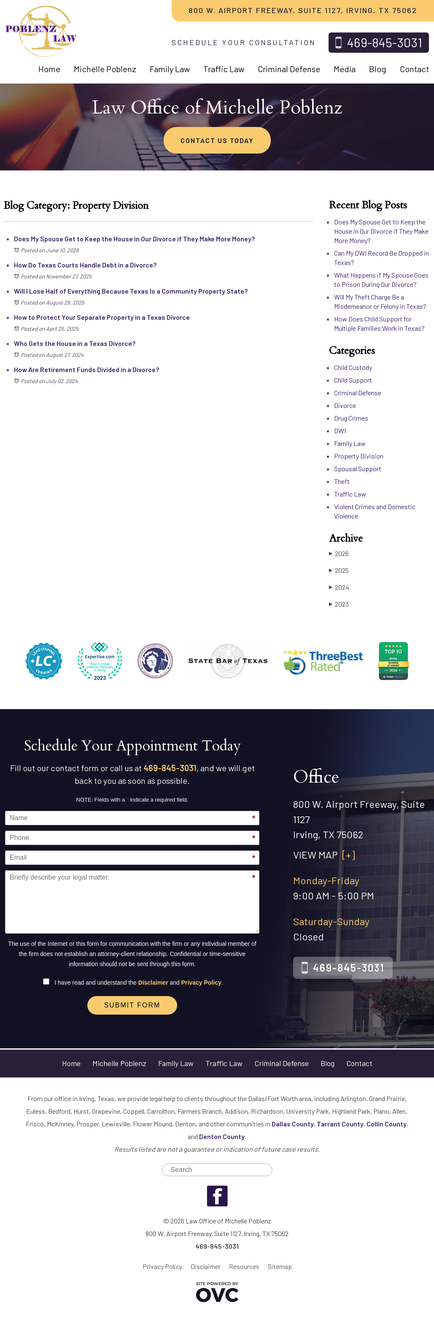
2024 (339, 587)
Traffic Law (223, 69)
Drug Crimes (351, 418)
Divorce (345, 405)
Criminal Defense (289, 69)
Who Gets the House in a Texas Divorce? (74, 343)
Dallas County (293, 1124)
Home (49, 69)
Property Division (358, 456)
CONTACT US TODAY (217, 140)
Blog (377, 69)
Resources (244, 1266)
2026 (339, 553)
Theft (342, 481)
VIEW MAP (324, 854)
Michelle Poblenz (105, 69)
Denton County (222, 1136)
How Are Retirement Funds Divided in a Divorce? (86, 369)
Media (345, 69)
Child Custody (353, 367)
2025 (339, 570)
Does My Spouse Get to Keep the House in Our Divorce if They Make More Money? (134, 239)
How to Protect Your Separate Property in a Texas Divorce (102, 317)
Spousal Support (357, 468)
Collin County (387, 1124)
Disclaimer (153, 982)
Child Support (353, 380)
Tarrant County (340, 1124)
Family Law (170, 69)
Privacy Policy (201, 982)
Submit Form (132, 1005)
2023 (339, 604)
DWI (340, 431)
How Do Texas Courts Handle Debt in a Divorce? (85, 265)
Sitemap (280, 1266)
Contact (414, 69)
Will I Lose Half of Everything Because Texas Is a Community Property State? (131, 291)
